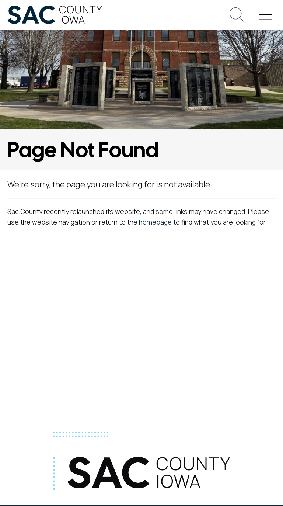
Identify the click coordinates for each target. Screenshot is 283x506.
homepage (155, 222)
